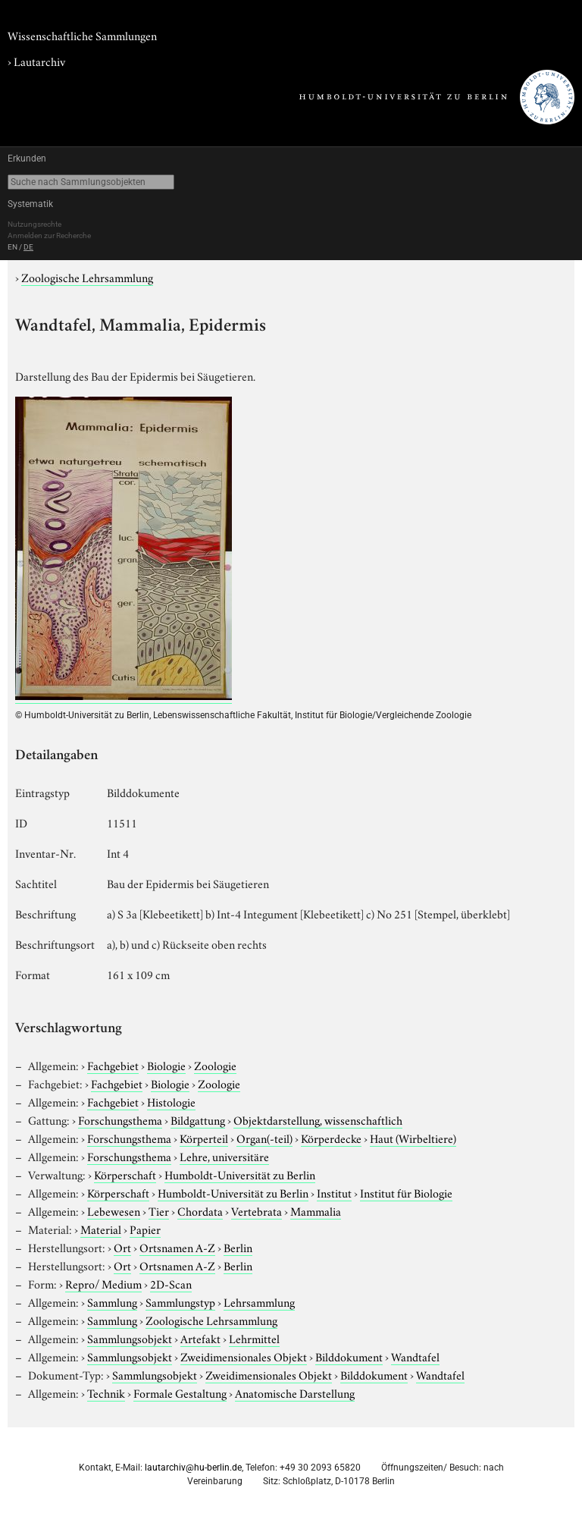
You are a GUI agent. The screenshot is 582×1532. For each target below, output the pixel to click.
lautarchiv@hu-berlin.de (193, 1467)
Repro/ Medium (103, 1283)
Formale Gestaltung (180, 1392)
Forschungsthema (120, 1119)
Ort (122, 1246)
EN (12, 247)
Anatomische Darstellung (295, 1392)
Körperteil (204, 1137)
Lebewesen (113, 1210)
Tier (159, 1210)
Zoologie (215, 1064)
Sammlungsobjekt (129, 1338)
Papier (145, 1228)
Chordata (200, 1210)
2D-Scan (171, 1283)
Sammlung (112, 1301)
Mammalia (315, 1210)
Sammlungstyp (180, 1301)
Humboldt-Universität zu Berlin (239, 1174)
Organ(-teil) (264, 1137)
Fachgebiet (113, 1064)
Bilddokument (349, 1356)
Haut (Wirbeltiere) (413, 1137)
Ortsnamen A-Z (177, 1246)
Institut (334, 1192)
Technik (106, 1392)
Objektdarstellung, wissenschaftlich (317, 1119)
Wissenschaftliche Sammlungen (82, 35)
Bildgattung (198, 1119)
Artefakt (200, 1338)
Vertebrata (256, 1210)
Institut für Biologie (406, 1192)
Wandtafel (415, 1356)
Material (100, 1228)
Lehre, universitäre (224, 1155)
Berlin (238, 1246)
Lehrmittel (254, 1338)
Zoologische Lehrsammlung (87, 276)
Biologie (166, 1064)
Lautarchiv (39, 60)
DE (28, 247)
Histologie (171, 1101)
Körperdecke (331, 1137)
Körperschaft (125, 1174)
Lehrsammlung (259, 1301)
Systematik (30, 204)
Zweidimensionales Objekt (243, 1356)
